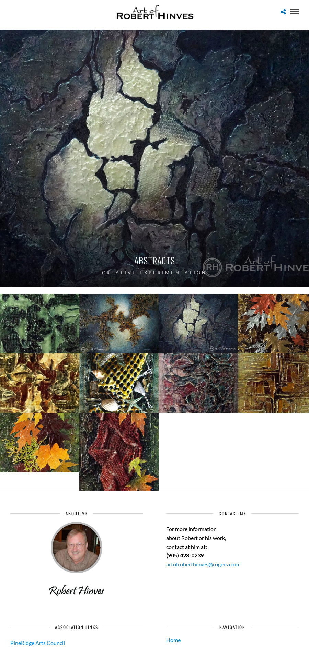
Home (173, 640)
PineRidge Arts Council (37, 642)
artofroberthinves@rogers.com (202, 564)
